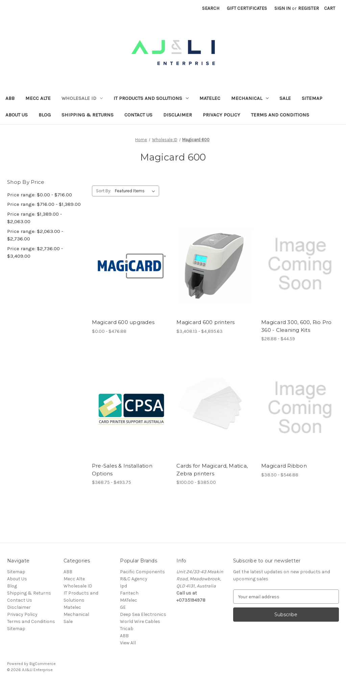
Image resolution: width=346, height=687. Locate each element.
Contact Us (138, 115)
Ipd (123, 586)
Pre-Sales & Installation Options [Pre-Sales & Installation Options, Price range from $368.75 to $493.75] (122, 470)
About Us (16, 115)
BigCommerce (42, 663)
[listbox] (136, 191)
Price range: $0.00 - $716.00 (39, 195)
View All (128, 643)
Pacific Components (142, 572)
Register (308, 8)
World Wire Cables (140, 621)
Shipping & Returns (87, 115)
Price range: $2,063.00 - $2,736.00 (35, 235)
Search (210, 8)
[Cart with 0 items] (329, 8)
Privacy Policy (221, 115)
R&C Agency (133, 579)
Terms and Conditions (280, 115)
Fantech (129, 593)
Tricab (126, 628)
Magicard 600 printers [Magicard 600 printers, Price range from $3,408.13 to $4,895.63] (205, 322)
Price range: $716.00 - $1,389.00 (44, 204)
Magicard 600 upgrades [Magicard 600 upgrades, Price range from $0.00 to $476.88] (123, 322)
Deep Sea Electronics (143, 614)
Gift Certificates (247, 8)
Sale (285, 98)
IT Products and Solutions (151, 98)
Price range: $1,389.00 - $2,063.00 (34, 218)
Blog (45, 115)
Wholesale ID (82, 98)
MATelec (128, 600)
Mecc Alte (38, 98)
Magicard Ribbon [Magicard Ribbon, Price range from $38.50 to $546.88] (284, 466)
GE (123, 607)
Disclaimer (177, 115)
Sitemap (312, 98)
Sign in (282, 8)
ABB (10, 98)
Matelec (209, 98)
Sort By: (103, 190)
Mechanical (250, 98)
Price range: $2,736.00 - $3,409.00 (35, 252)
